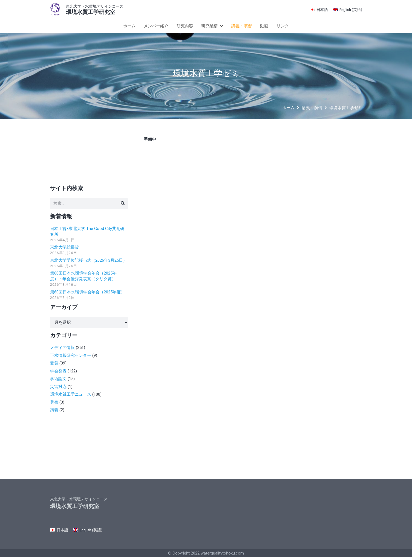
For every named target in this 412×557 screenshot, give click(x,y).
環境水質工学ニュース (70, 394)
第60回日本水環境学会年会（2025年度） (87, 292)
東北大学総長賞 (64, 247)
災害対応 (58, 386)
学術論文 (58, 378)
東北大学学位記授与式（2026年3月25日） (88, 260)
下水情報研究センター (70, 355)
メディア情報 (62, 347)
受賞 (54, 363)
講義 (54, 409)
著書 (54, 402)
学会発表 (58, 371)
